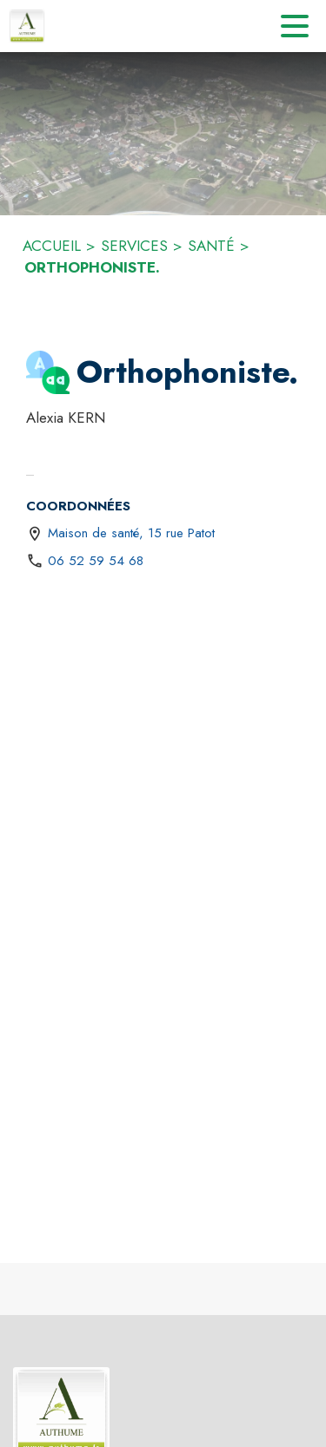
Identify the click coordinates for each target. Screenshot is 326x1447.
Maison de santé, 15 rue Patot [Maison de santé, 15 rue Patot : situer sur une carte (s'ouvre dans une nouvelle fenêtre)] (131, 533)
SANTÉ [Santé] (211, 245)
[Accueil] (27, 26)
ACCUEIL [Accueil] (52, 245)
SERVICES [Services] (134, 245)
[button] (48, 372)
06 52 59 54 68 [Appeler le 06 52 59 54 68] (95, 560)
